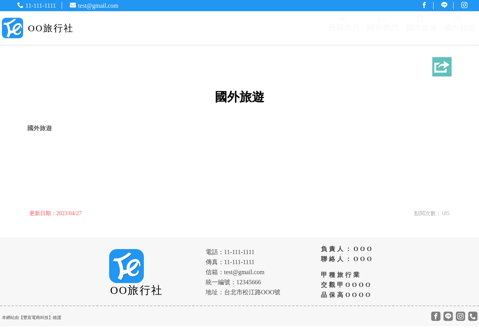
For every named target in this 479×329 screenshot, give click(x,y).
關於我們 (381, 29)
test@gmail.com (94, 5)
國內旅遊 (420, 29)
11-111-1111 (36, 5)
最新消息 (341, 29)
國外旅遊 (459, 29)
